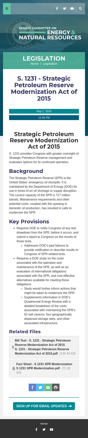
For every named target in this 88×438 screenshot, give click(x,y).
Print (55, 387)
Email (48, 387)
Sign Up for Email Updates (44, 406)
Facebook (32, 387)
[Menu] (7, 8)
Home (35, 63)
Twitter (40, 387)
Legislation (44, 58)
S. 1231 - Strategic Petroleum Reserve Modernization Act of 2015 (44, 88)
